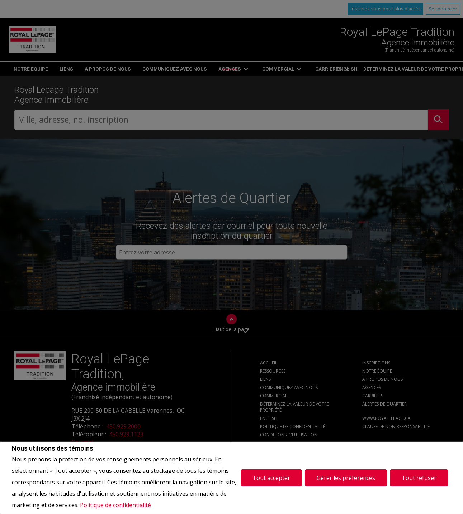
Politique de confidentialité (115, 505)
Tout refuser (419, 477)
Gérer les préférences (346, 477)
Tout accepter (271, 477)
